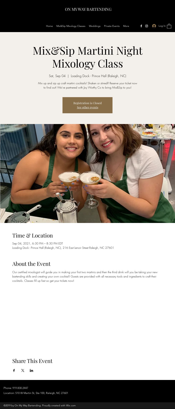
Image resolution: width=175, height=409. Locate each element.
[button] (169, 25)
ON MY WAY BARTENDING (88, 9)
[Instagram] (146, 26)
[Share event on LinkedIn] (31, 370)
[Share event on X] (22, 370)
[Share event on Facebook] (14, 370)
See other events (87, 107)
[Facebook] (141, 26)
